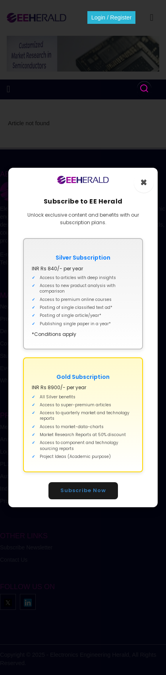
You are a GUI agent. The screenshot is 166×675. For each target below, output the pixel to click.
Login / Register (111, 17)
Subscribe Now (83, 490)
